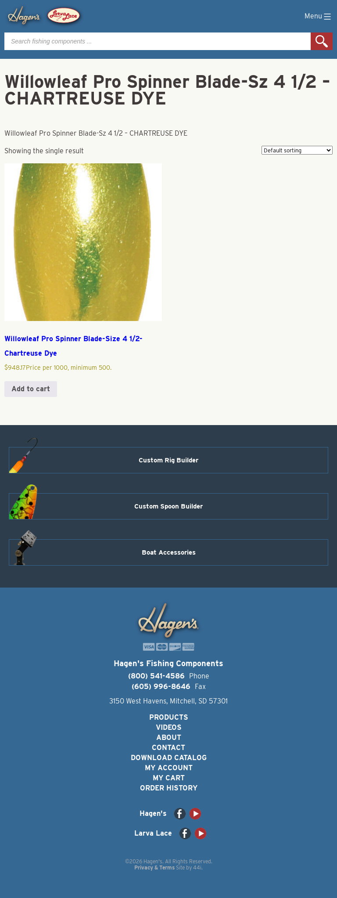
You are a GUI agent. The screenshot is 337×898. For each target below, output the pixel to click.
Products (168, 717)
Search (322, 41)
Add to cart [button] (30, 389)
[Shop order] (297, 150)
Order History (168, 788)
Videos (169, 727)
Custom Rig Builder (168, 460)
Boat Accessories (169, 552)
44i (197, 867)
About (168, 737)
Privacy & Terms (154, 867)
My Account (169, 768)
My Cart (169, 778)
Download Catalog (169, 758)
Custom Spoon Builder (168, 506)
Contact (168, 747)
